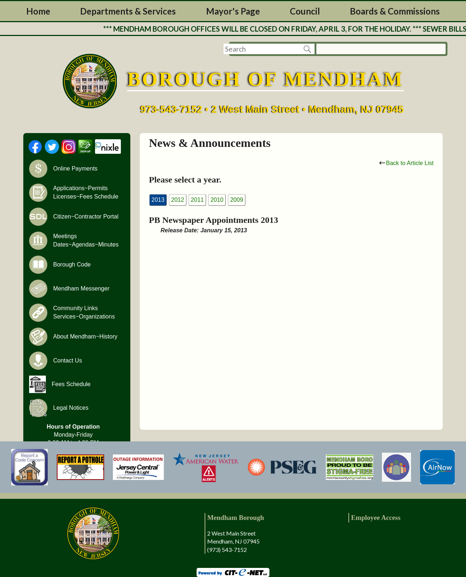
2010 (217, 200)
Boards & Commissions (395, 11)
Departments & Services (128, 11)
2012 (177, 200)
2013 (158, 200)
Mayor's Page (233, 11)
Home (38, 11)
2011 (197, 200)
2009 (236, 200)
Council (305, 11)
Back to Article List (406, 163)
